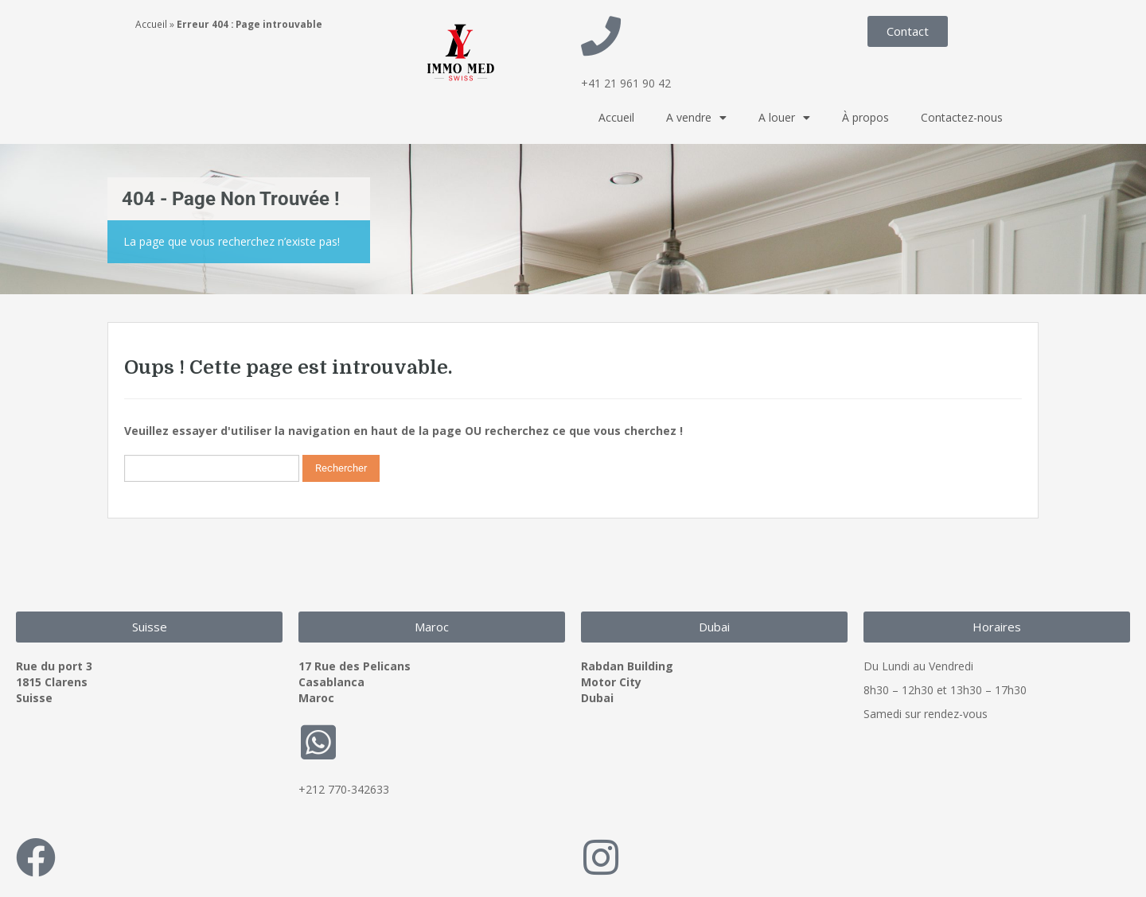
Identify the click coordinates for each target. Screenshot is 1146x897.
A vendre (696, 117)
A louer (784, 117)
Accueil (151, 23)
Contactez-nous (962, 117)
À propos (865, 117)
